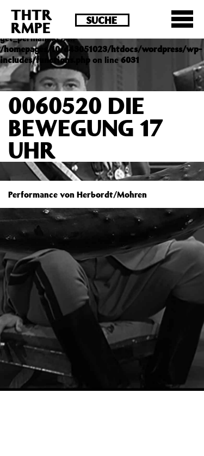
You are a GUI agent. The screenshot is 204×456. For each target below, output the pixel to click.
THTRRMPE (31, 21)
